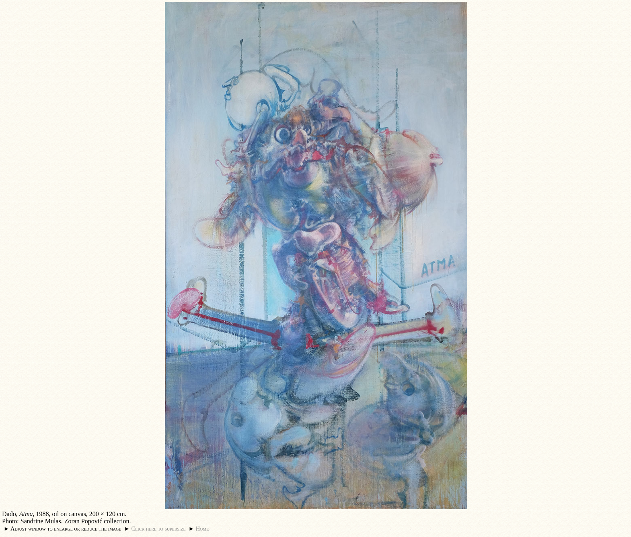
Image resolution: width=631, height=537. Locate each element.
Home (202, 528)
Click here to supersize (158, 528)
